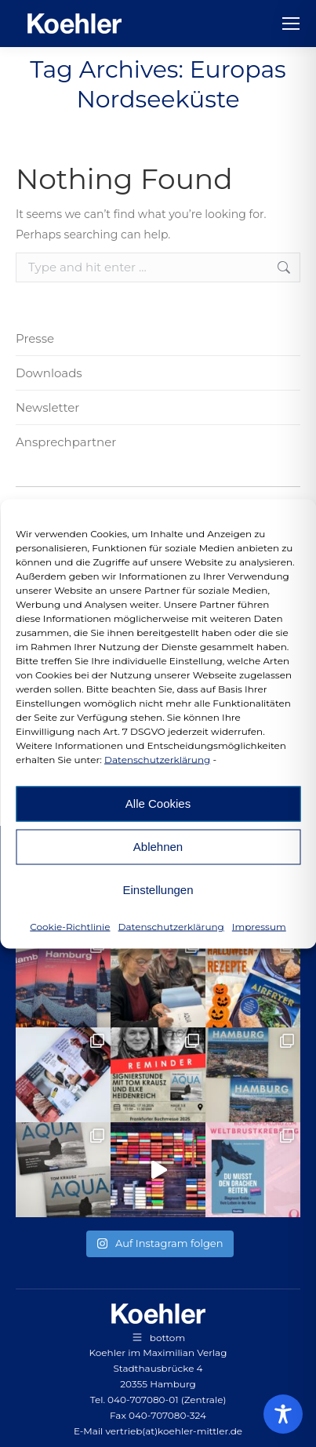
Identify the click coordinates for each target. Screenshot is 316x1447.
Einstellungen (157, 889)
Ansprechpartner (66, 441)
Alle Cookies (158, 803)
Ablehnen (158, 846)
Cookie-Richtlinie (70, 926)
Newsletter (47, 407)
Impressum (259, 926)
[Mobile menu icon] (290, 23)
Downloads (49, 372)
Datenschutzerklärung (157, 759)
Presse (35, 338)
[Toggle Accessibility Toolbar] (283, 1414)
